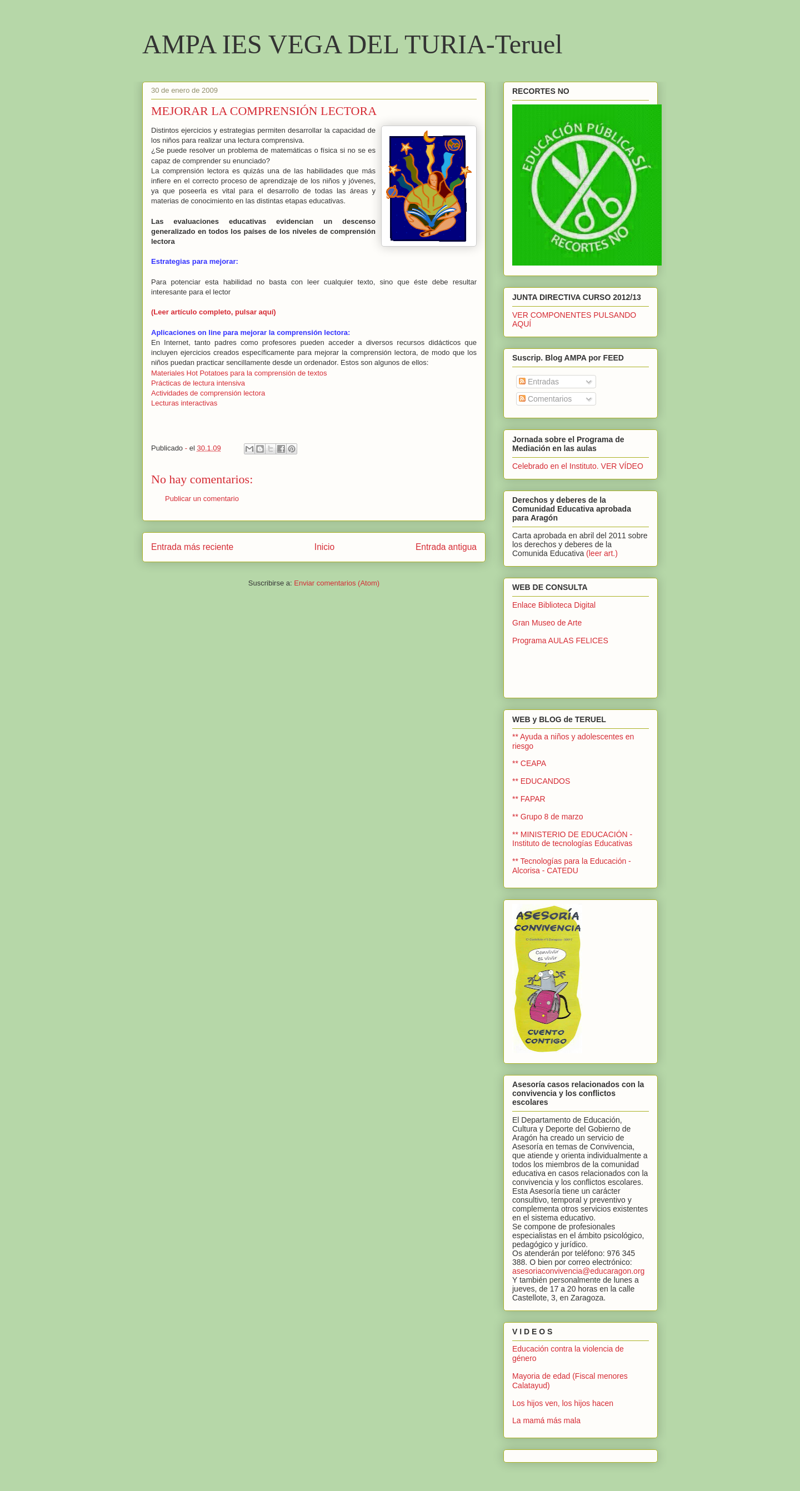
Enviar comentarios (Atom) (336, 583)
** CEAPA (529, 763)
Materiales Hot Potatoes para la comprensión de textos (239, 373)
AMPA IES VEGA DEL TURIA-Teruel (352, 44)
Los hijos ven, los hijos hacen (562, 1403)
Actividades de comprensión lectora (208, 393)
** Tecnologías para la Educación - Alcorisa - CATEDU (571, 866)
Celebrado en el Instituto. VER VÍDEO (577, 466)
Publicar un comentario (202, 498)
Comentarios (545, 398)
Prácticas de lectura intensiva (198, 383)
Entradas (539, 381)
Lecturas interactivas (184, 403)
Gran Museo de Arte (547, 622)
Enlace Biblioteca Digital (554, 605)
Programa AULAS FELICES (560, 640)
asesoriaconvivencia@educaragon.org (578, 1271)
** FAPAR (529, 798)
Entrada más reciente (192, 547)
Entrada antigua (446, 547)
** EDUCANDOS (541, 781)
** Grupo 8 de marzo (547, 816)
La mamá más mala (546, 1420)
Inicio (324, 547)
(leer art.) (602, 553)
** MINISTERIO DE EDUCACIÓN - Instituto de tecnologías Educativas (572, 839)
